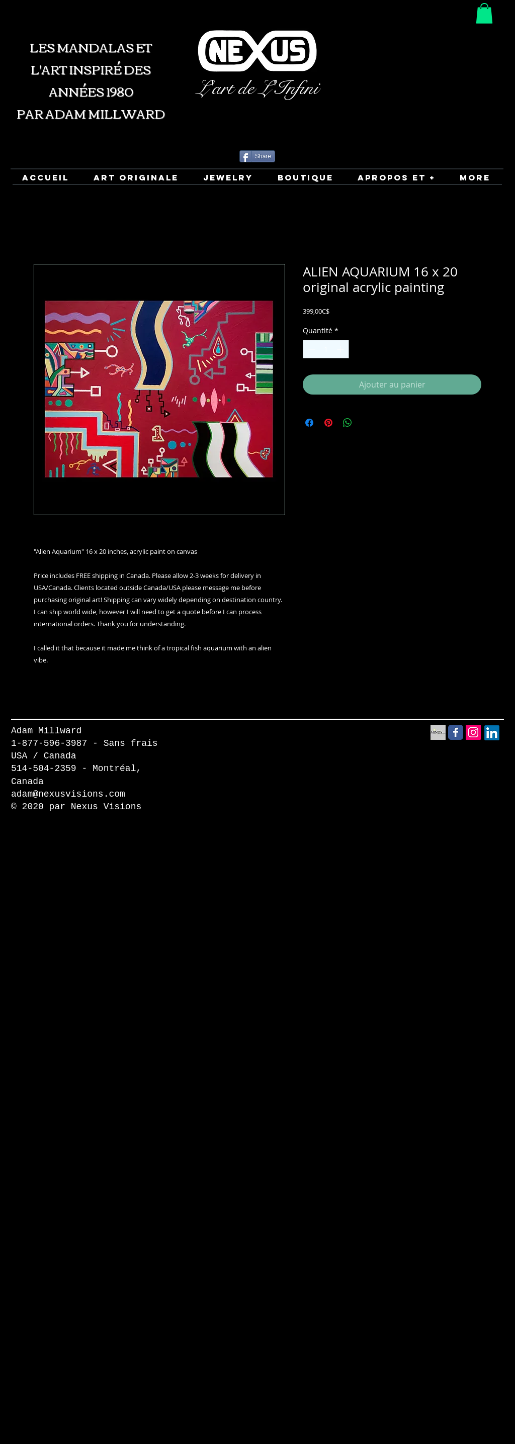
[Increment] (341, 349)
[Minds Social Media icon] (438, 732)
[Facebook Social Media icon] (455, 732)
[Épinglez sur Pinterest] (328, 423)
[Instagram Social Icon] (473, 732)
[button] (484, 13)
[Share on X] (367, 423)
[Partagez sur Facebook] (309, 423)
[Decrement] (310, 349)
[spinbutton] (326, 349)
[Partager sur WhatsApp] (347, 423)
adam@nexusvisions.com (68, 794)
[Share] (257, 156)
